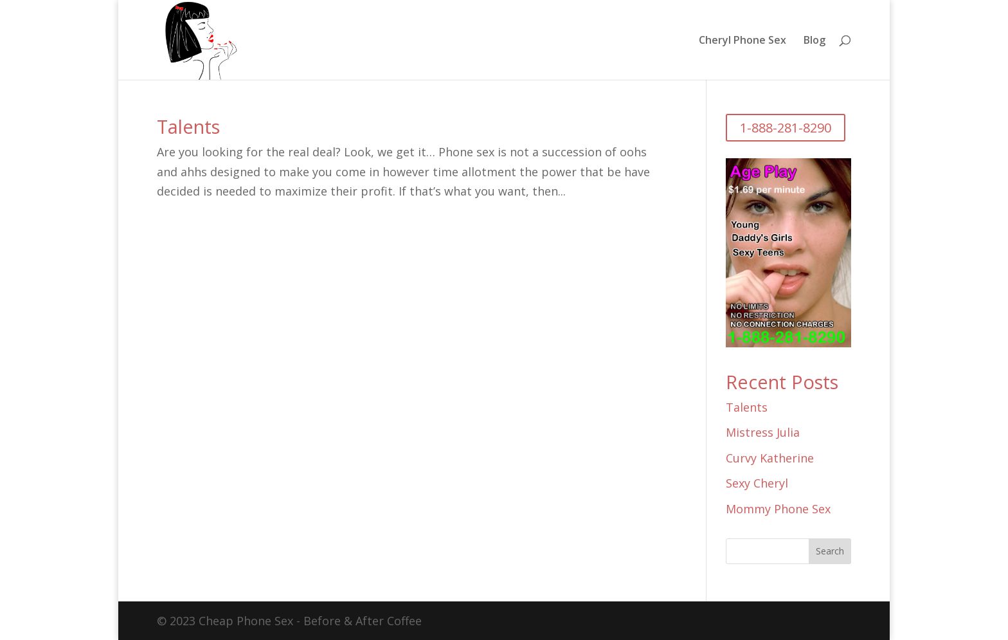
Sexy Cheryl (757, 483)
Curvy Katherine (770, 458)
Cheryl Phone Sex (742, 41)
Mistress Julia (763, 432)
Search (830, 551)
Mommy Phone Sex (778, 509)
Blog (814, 41)
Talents (188, 126)
